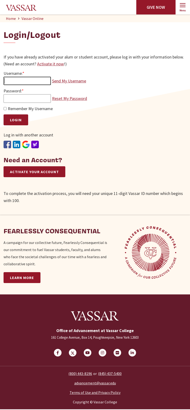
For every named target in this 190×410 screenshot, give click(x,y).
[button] (183, 7)
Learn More (22, 277)
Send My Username (69, 81)
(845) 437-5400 (110, 374)
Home (11, 18)
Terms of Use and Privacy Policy (95, 393)
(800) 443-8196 (80, 374)
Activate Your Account (34, 171)
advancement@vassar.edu (95, 383)
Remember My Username (30, 108)
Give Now (156, 7)
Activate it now (50, 64)
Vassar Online (33, 18)
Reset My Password (69, 98)
